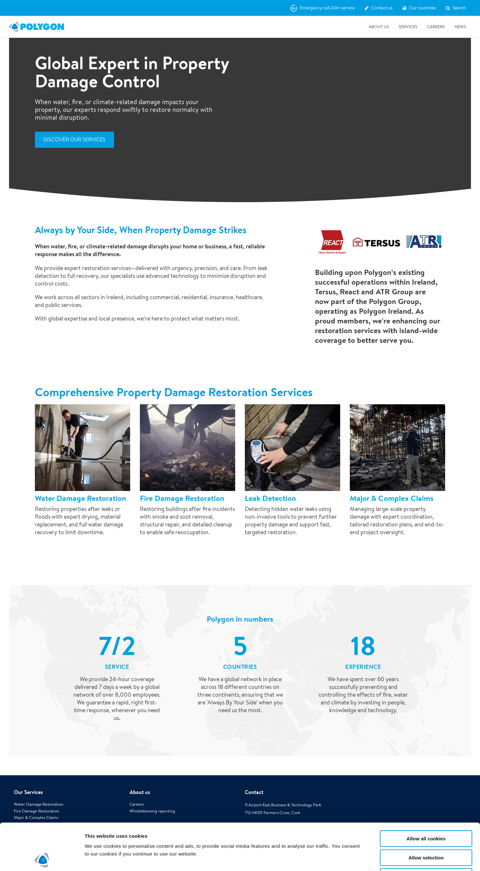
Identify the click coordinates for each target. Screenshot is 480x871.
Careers (436, 26)
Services (408, 26)
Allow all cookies (426, 792)
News (460, 26)
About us (379, 26)
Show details (339, 858)
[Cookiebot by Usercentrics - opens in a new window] (42, 858)
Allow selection (425, 811)
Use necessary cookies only (426, 830)
